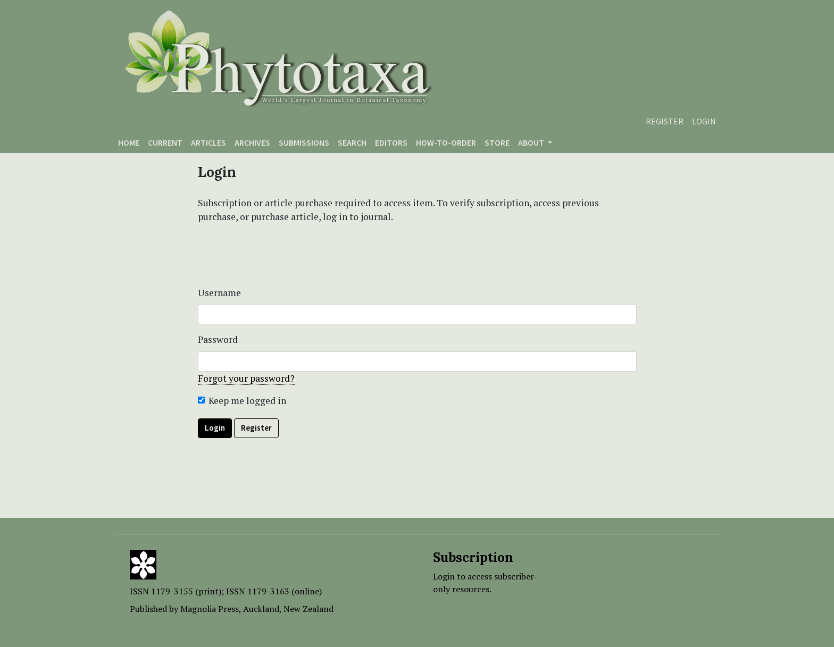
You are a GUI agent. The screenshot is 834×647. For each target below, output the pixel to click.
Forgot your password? (246, 378)
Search (352, 142)
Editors (391, 142)
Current (165, 142)
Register (664, 121)
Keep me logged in (247, 400)
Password (218, 339)
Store (497, 142)
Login (704, 121)
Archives (252, 142)
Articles (208, 142)
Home (128, 142)
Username (219, 293)
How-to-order (446, 142)
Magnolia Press (209, 609)
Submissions (304, 142)
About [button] (532, 142)
